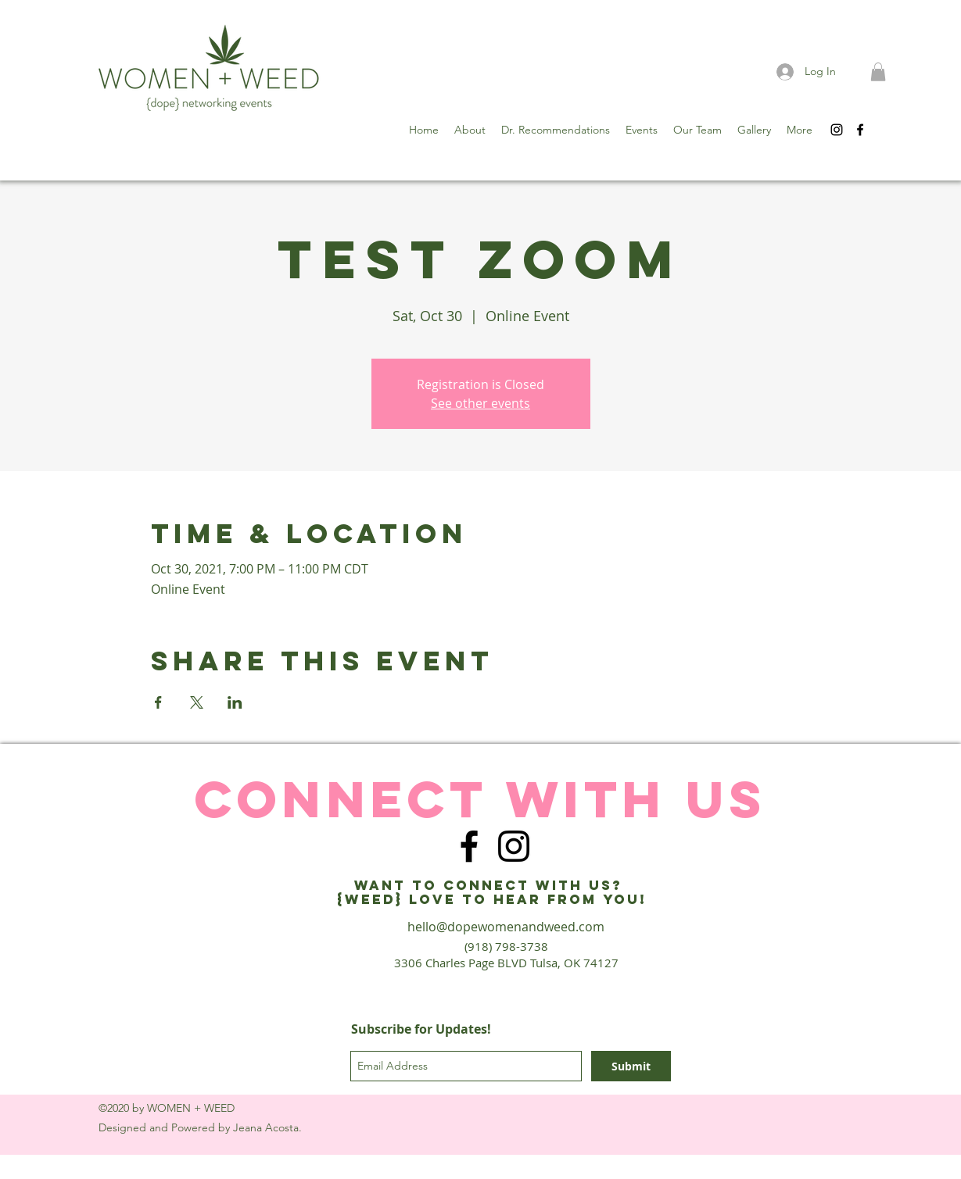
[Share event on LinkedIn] (235, 702)
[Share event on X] (196, 702)
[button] (878, 72)
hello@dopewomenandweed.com (505, 926)
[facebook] (860, 130)
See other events (480, 403)
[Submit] (631, 1066)
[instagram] (836, 130)
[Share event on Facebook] (158, 702)
